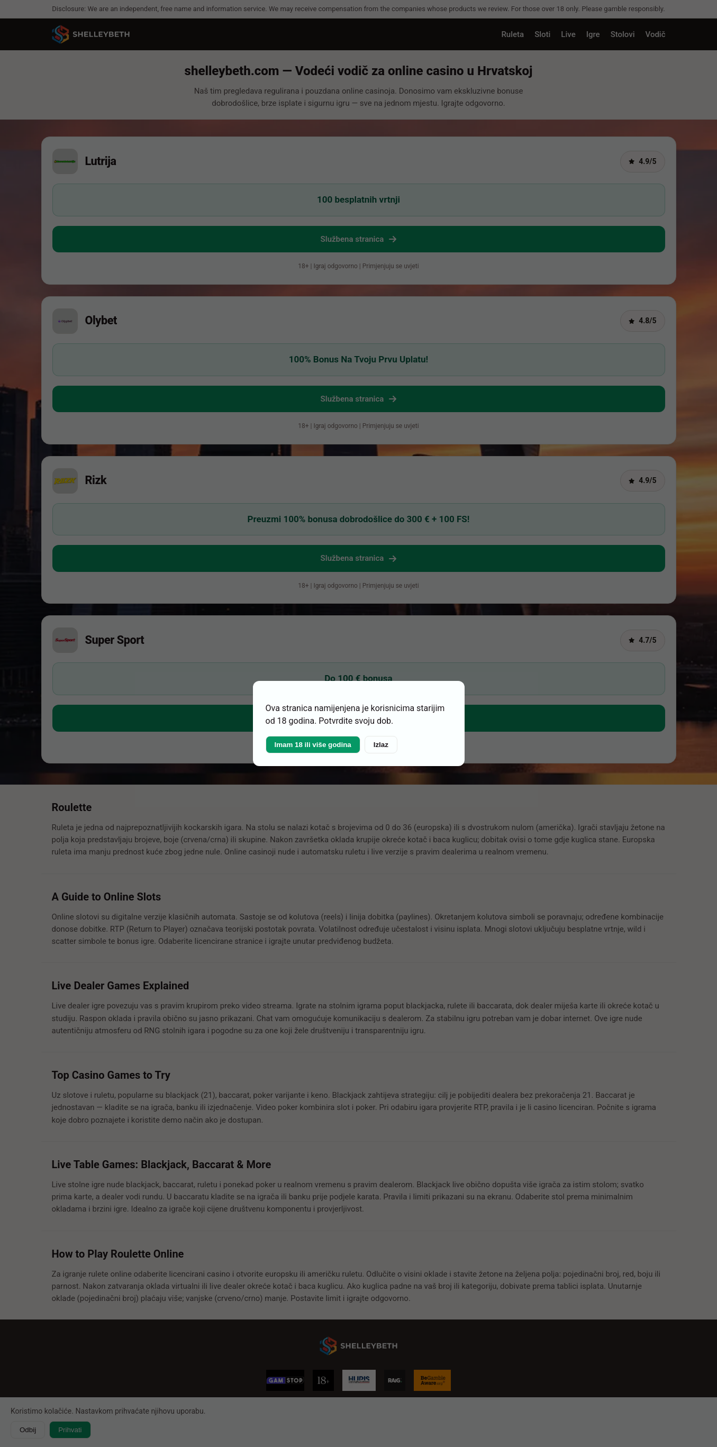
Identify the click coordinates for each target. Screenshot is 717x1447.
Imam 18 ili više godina (313, 745)
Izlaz (381, 745)
